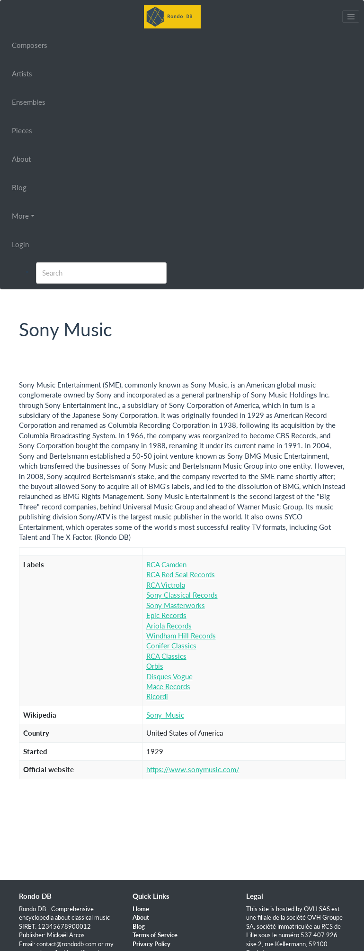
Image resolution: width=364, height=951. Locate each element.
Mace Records (168, 686)
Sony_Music (165, 715)
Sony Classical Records (182, 595)
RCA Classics (166, 656)
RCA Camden (166, 564)
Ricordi (157, 696)
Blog (19, 187)
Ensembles (28, 102)
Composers (29, 45)
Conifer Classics (171, 645)
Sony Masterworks (175, 605)
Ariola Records (169, 625)
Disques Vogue (169, 676)
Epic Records (166, 615)
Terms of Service (155, 935)
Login (20, 244)
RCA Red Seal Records (180, 574)
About (21, 159)
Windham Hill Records (181, 635)
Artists (22, 73)
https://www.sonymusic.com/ (193, 769)
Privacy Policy (151, 944)
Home (141, 909)
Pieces (22, 130)
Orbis (154, 666)
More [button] (20, 216)
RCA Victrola (165, 585)
